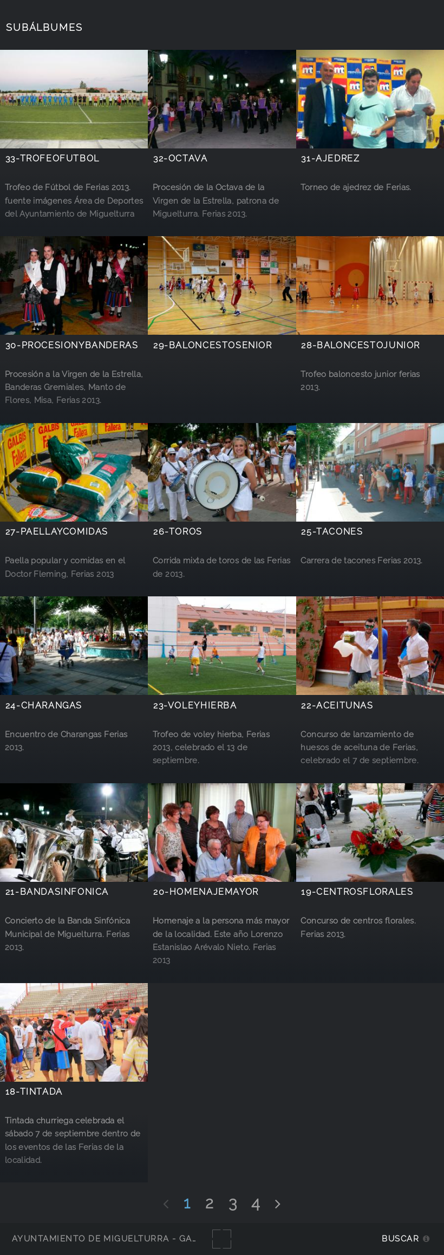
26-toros (178, 531)
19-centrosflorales (357, 892)
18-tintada (34, 1092)
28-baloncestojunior (360, 345)
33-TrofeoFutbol (52, 158)
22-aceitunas (337, 705)
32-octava (180, 158)
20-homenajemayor (206, 892)
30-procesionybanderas (72, 345)
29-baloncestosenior (212, 345)
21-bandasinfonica (57, 892)
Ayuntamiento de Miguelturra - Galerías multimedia (148, 1238)
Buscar (400, 1238)
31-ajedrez (330, 158)
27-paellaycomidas (56, 531)
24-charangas (43, 705)
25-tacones (332, 531)
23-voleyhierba (195, 705)
